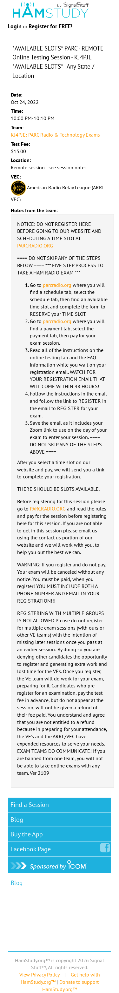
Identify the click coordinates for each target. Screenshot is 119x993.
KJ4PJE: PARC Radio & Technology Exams (55, 135)
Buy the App (26, 834)
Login (15, 26)
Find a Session (29, 804)
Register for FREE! (50, 26)
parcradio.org (57, 285)
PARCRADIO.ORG (35, 245)
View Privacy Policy (39, 974)
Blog (16, 819)
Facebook (31, 848)
